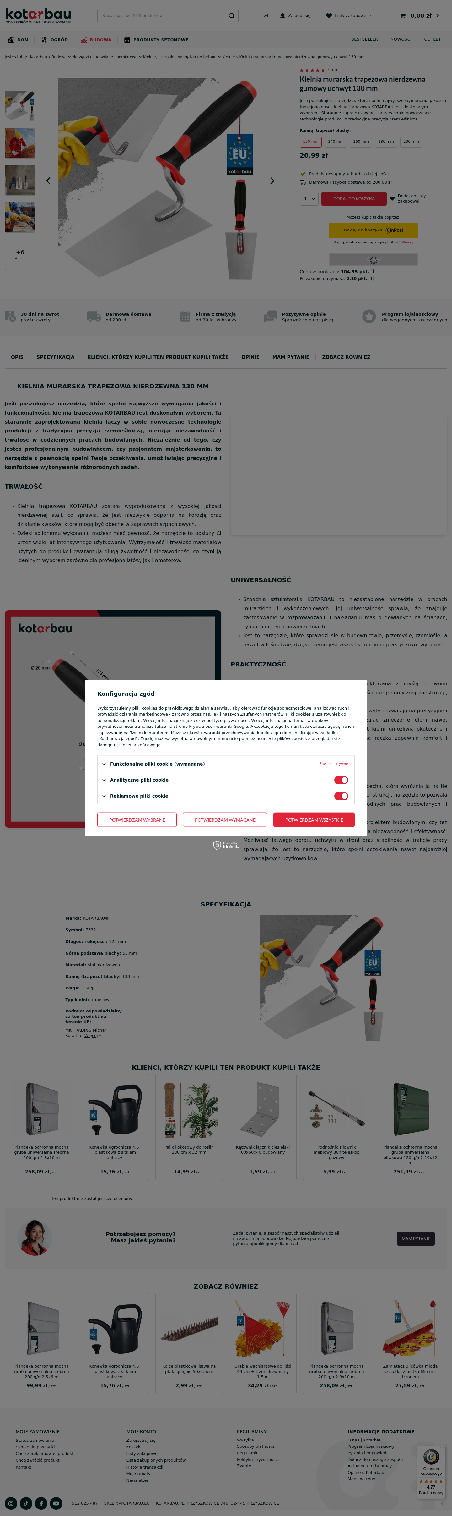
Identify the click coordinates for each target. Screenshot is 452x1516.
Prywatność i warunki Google (218, 726)
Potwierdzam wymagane (225, 819)
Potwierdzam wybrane (137, 819)
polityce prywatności (228, 720)
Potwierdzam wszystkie (314, 819)
